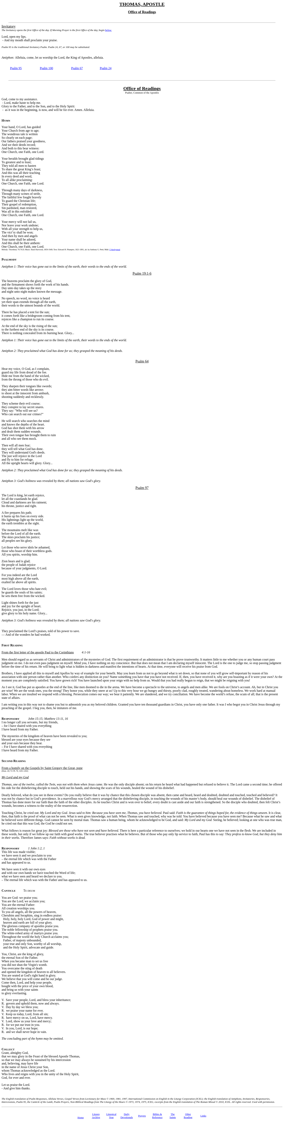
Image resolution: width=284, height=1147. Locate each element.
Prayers (142, 1115)
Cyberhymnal (114, 249)
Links (203, 1115)
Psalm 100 (46, 68)
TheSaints (173, 1116)
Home (81, 1117)
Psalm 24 (105, 68)
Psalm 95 (16, 68)
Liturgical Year (111, 1116)
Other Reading (188, 1116)
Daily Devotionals (127, 1116)
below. (108, 30)
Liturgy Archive (96, 1116)
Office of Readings (142, 88)
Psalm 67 (77, 68)
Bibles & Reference (157, 1116)
